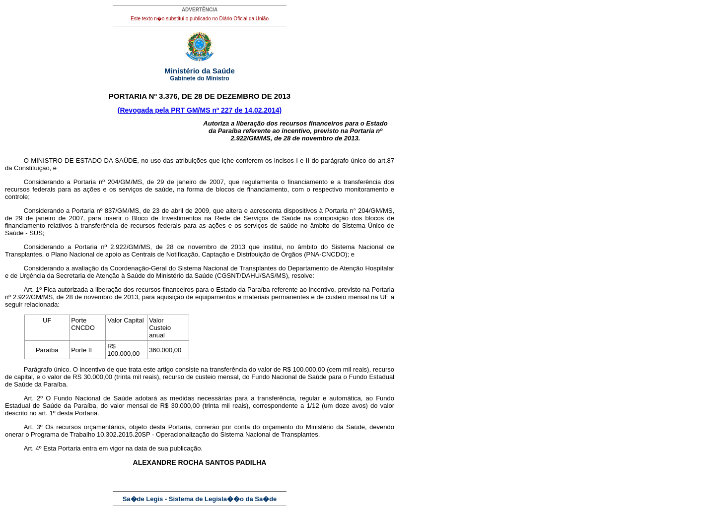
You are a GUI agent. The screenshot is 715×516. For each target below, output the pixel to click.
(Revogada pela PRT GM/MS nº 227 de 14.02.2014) (200, 110)
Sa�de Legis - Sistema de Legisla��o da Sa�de (200, 499)
